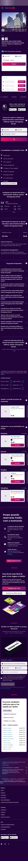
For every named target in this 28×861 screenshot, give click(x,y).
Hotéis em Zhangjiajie (8, 744)
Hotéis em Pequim (7, 730)
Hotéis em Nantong (7, 747)
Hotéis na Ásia (13, 778)
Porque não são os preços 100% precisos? (14, 773)
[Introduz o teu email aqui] (15, 672)
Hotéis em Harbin (18, 780)
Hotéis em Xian (6, 740)
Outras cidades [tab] (7, 710)
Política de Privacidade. (5, 688)
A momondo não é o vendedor (14, 768)
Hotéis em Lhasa (7, 749)
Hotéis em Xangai (7, 728)
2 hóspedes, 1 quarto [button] (8, 60)
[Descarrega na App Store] (22, 110)
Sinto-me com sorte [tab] (8, 717)
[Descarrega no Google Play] (13, 110)
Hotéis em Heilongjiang (9, 780)
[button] (2, 8)
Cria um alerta (10, 552)
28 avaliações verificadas (14, 51)
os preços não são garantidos (12, 763)
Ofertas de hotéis (5, 778)
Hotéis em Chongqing (8, 738)
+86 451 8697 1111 (6, 49)
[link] (17, 445)
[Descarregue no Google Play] (5, 837)
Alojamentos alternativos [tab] (10, 714)
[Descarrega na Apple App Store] (14, 837)
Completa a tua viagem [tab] (9, 720)
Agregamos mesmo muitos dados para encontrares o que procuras (14, 770)
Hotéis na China (21, 778)
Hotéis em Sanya (7, 742)
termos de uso (20, 687)
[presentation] (22, 109)
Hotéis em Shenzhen (8, 736)
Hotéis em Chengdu (7, 734)
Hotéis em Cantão (7, 732)
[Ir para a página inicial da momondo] (10, 8)
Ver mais (24, 433)
